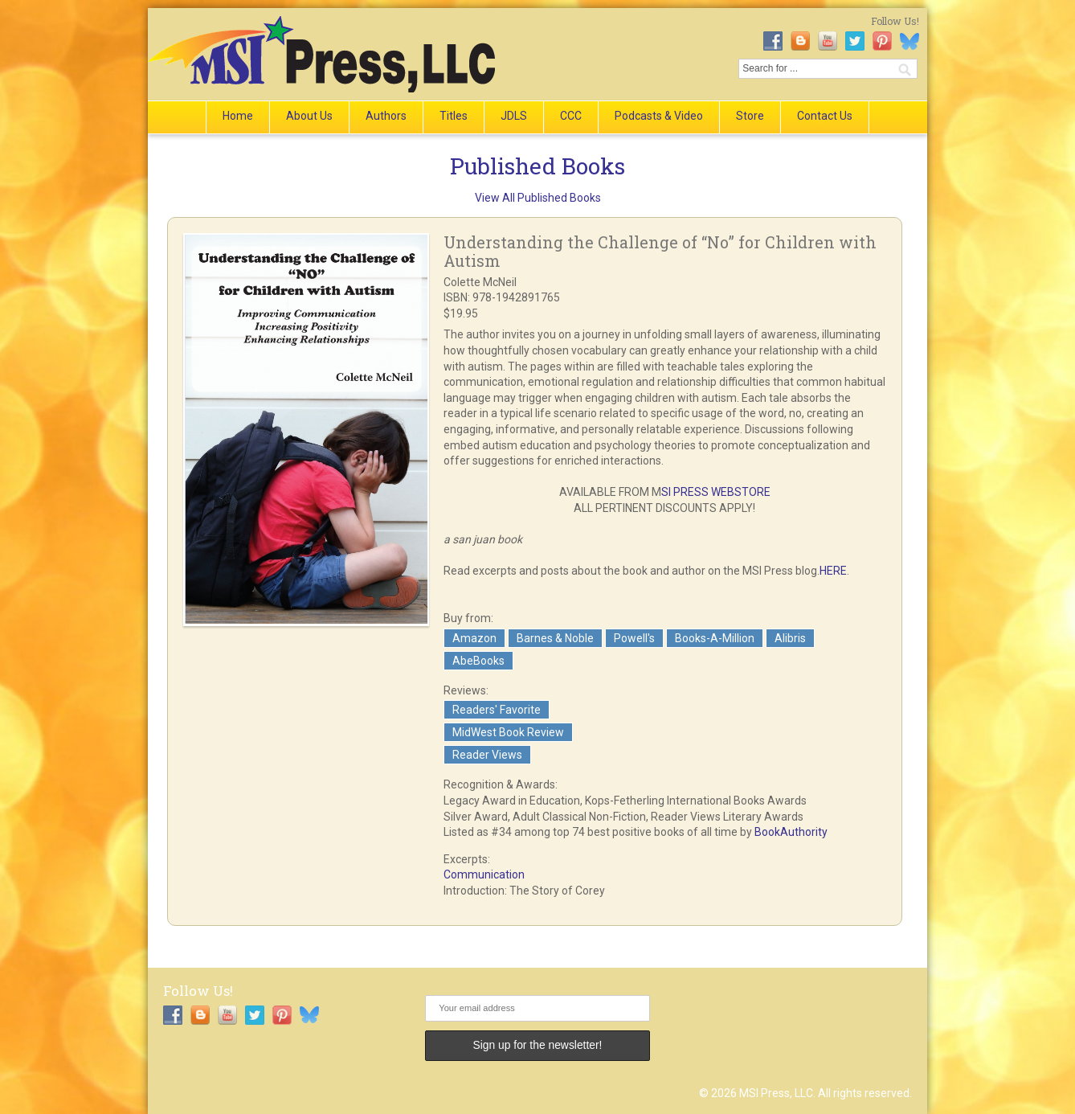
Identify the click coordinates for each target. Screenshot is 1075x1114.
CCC (571, 115)
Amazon (474, 638)
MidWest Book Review (508, 732)
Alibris (790, 638)
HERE (833, 570)
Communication (484, 874)
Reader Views (487, 754)
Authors (386, 115)
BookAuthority (791, 831)
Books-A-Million (714, 638)
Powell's (634, 638)
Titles (453, 115)
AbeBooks (478, 660)
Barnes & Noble (555, 638)
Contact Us (824, 115)
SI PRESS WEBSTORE (715, 491)
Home (238, 115)
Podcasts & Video (659, 115)
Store (750, 115)
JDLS (514, 115)
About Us (309, 115)
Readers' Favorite (496, 709)
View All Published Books (538, 197)
